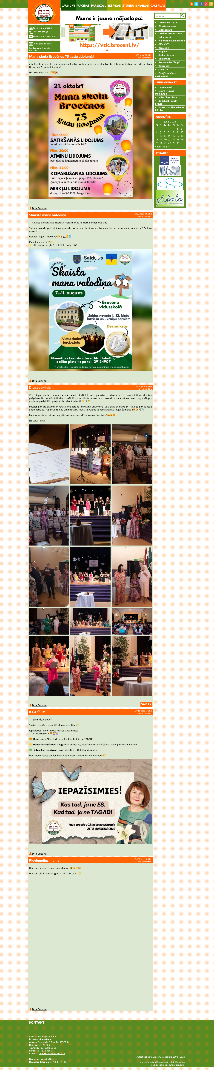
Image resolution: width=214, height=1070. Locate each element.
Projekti (162, 51)
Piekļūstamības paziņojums (165, 74)
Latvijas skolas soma (170, 33)
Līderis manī (165, 29)
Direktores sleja (167, 26)
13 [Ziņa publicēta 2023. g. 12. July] (165, 135)
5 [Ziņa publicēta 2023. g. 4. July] (160, 132)
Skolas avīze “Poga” (169, 62)
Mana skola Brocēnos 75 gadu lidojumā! (61, 56)
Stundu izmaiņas (135, 5)
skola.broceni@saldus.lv (44, 36)
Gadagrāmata (166, 55)
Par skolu (98, 5)
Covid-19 (163, 69)
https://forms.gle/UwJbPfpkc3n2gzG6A (55, 245)
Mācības (83, 5)
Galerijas (157, 5)
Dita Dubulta (39, 208)
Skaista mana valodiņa (47, 215)
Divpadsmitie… (41, 389)
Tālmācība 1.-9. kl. (168, 22)
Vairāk (146, 706)
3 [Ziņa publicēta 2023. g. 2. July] (181, 128)
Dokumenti (164, 58)
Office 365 (163, 44)
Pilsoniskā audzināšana (171, 40)
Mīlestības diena (167, 97)
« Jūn (158, 146)
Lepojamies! (165, 87)
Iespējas (114, 5)
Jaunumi (68, 5)
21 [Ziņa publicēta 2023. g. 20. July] (169, 139)
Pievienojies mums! (44, 863)
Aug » (166, 146)
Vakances (163, 65)
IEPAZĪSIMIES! (40, 714)
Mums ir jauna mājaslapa (164, 92)
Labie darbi (164, 36)
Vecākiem (163, 47)
